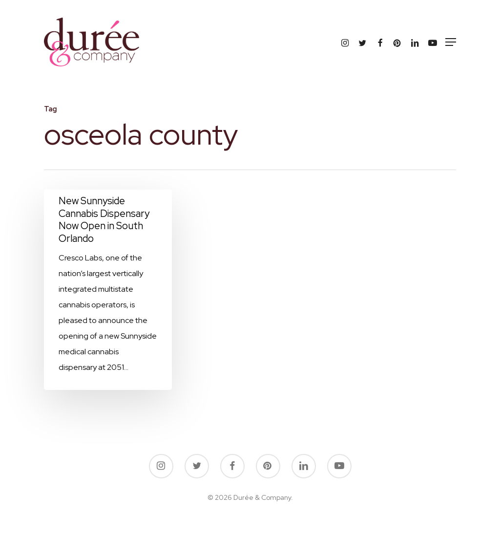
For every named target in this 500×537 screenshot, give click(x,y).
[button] (450, 42)
